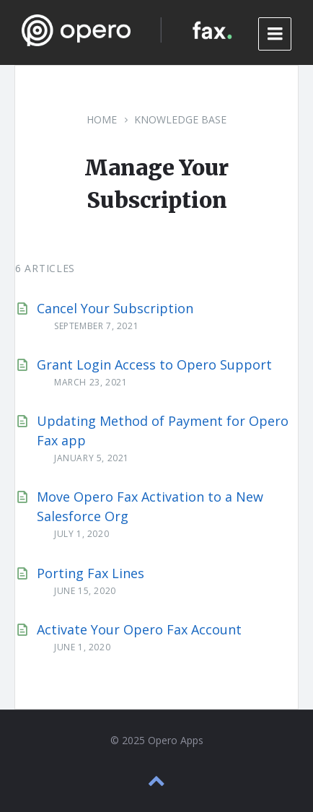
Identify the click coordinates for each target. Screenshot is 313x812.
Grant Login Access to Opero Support (154, 364)
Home (102, 119)
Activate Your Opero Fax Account (139, 629)
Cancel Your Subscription (115, 308)
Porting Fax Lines (90, 573)
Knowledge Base (180, 119)
